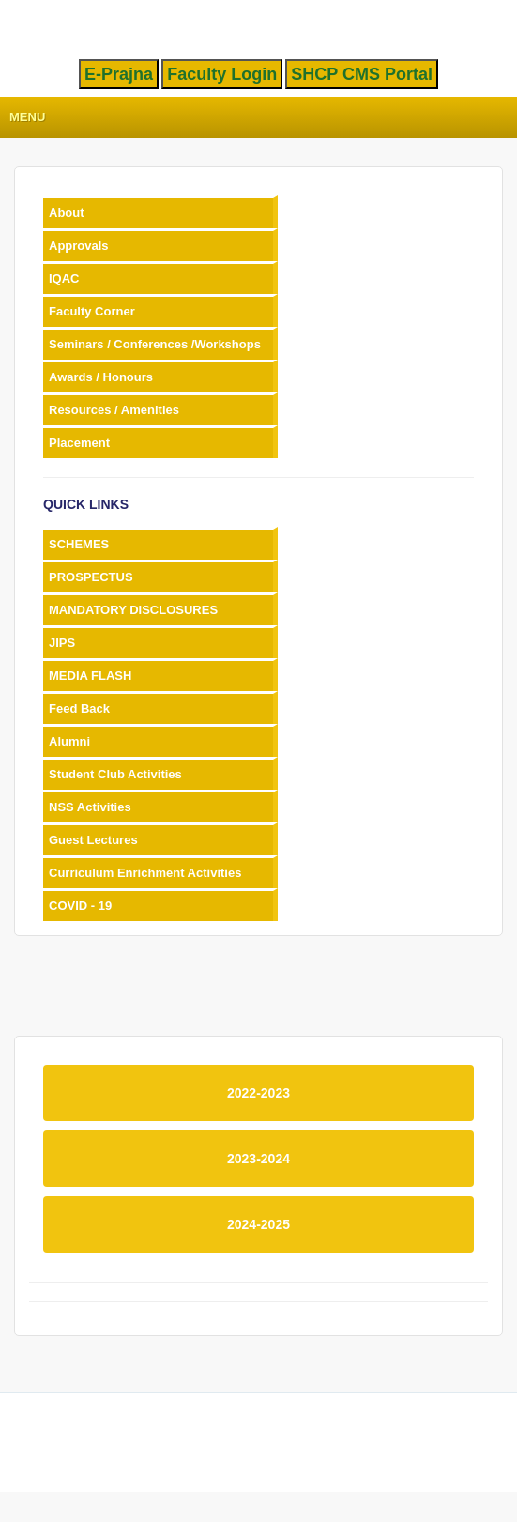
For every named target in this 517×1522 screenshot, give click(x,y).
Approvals (79, 245)
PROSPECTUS (91, 577)
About (66, 213)
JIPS (62, 643)
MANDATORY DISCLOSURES (133, 610)
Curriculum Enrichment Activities (145, 873)
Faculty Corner (92, 311)
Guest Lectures (93, 840)
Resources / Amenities (114, 410)
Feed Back (79, 708)
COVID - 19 (80, 906)
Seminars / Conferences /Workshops (155, 344)
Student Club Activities (115, 774)
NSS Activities (90, 807)
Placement (79, 443)
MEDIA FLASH (90, 676)
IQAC (64, 278)
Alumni (69, 741)
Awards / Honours (101, 377)
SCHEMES (79, 544)
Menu (27, 117)
